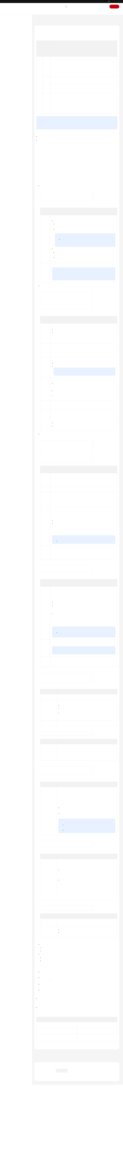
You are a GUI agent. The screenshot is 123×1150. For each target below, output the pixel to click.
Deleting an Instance (45, 1089)
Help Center (38, 20)
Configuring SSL (95, 877)
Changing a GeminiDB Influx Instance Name (101, 1052)
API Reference (11, 227)
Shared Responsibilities (15, 249)
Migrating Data (16, 117)
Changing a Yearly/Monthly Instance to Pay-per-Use (91, 273)
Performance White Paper (17, 198)
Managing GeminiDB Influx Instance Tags (20, 183)
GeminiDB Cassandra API (15, 205)
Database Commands (18, 139)
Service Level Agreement (15, 253)
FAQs (10, 201)
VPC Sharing (93, 668)
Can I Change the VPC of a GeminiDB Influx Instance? (55, 1061)
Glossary (9, 245)
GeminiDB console (53, 216)
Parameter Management (19, 160)
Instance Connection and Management (19, 107)
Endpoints (10, 260)
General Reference (13, 241)
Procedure (41, 54)
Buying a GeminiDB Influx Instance (19, 76)
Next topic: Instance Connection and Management (53, 1113)
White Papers (11, 257)
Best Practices (13, 194)
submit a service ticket (48, 167)
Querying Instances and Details (48, 1094)
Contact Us (74, 7)
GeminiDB (48, 20)
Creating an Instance (45, 1083)
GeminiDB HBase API (14, 215)
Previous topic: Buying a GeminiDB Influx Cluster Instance (56, 1110)
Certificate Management (19, 149)
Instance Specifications (67, 543)
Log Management (17, 164)
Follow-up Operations (45, 58)
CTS (12, 174)
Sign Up (114, 7)
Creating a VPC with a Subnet (91, 654)
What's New (10, 30)
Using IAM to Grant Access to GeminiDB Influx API (19, 70)
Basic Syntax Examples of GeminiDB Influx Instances (19, 113)
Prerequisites (42, 49)
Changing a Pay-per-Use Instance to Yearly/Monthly (86, 302)
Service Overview (12, 38)
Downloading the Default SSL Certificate (100, 860)
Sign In (104, 7)
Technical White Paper (14, 223)
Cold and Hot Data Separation (17, 144)
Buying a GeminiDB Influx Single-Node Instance (20, 100)
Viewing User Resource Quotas (18, 189)
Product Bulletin (12, 34)
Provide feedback (76, 1128)
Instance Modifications (18, 135)
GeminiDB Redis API (13, 42)
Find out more (80, 1147)
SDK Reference (11, 230)
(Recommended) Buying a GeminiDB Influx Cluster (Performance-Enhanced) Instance (21, 84)
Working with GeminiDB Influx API (19, 64)
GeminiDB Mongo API (14, 219)
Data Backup (15, 153)
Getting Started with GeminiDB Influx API (19, 58)
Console (97, 7)
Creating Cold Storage (59, 579)
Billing (10, 53)
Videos (8, 234)
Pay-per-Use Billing (103, 179)
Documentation (86, 7)
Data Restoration (16, 157)
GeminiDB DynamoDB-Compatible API (15, 210)
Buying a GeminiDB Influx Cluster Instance (20, 92)
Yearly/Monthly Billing (103, 182)
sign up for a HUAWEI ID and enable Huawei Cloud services (86, 194)
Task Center (14, 178)
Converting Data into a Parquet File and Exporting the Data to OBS (20, 124)
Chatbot (38, 1136)
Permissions (10, 264)
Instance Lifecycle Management (16, 131)
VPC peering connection (89, 681)
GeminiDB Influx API (14, 46)
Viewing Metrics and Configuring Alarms (17, 169)
